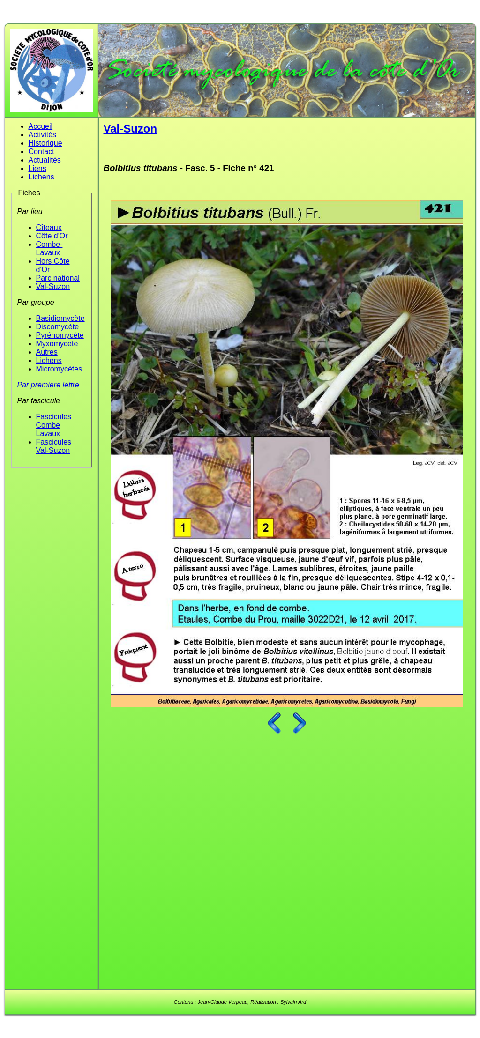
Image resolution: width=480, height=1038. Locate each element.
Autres (47, 352)
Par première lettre (48, 385)
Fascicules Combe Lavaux (54, 425)
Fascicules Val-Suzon (54, 446)
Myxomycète (57, 344)
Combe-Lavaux (49, 248)
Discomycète (57, 327)
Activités (43, 135)
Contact (41, 152)
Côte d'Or (52, 236)
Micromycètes (59, 369)
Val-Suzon (53, 286)
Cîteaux (49, 227)
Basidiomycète (60, 318)
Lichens (41, 177)
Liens (37, 168)
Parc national (58, 278)
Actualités (45, 160)
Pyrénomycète (60, 335)
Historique (45, 143)
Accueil (41, 126)
